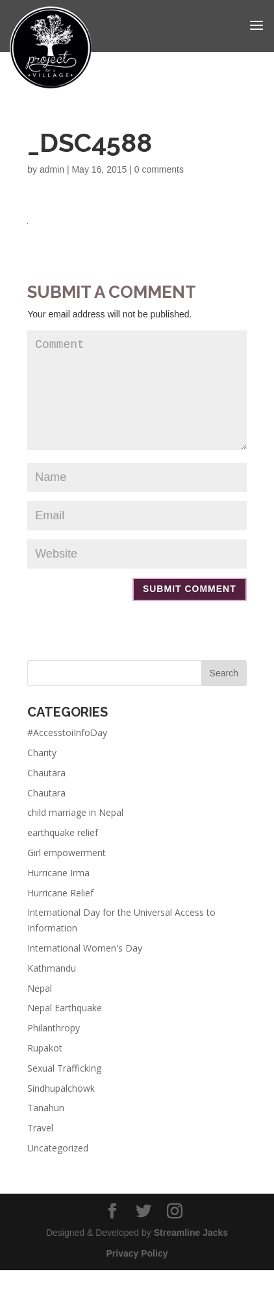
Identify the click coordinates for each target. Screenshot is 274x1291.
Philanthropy (53, 1048)
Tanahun (45, 1128)
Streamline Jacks (191, 1253)
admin (52, 169)
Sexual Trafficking (64, 1089)
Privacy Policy (137, 1274)
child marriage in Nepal (75, 833)
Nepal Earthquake (64, 1028)
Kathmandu (51, 989)
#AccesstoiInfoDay (67, 753)
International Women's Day (84, 969)
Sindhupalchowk (61, 1109)
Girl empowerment (66, 873)
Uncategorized (57, 1168)
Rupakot (44, 1069)
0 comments (159, 169)
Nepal (39, 1009)
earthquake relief (62, 853)
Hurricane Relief (60, 913)
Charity (41, 773)
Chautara (46, 793)
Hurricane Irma (58, 893)
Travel (40, 1148)
